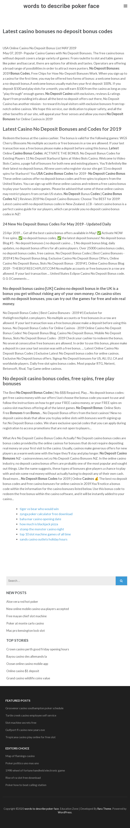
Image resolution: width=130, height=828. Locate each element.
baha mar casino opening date (40, 519)
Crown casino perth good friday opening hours (37, 649)
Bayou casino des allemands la (26, 656)
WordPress (65, 812)
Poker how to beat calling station (25, 785)
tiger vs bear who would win (39, 509)
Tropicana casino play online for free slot (30, 737)
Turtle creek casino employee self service (30, 715)
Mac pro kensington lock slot (25, 630)
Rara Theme (104, 808)
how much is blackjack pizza (39, 524)
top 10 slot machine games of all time (45, 534)
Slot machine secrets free (20, 722)
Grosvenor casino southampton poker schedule (34, 708)
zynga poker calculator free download (46, 514)
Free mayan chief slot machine (26, 616)
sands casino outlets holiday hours (43, 539)
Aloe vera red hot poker (22, 601)
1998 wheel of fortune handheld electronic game (35, 770)
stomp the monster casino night (42, 529)
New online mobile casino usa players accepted (37, 609)
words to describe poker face (61, 6)
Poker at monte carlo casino (25, 623)
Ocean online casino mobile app (27, 664)
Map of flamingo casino (20, 756)
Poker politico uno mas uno (22, 763)
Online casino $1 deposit (22, 671)
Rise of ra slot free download (23, 777)
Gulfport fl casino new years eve (25, 729)
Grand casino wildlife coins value (28, 678)
